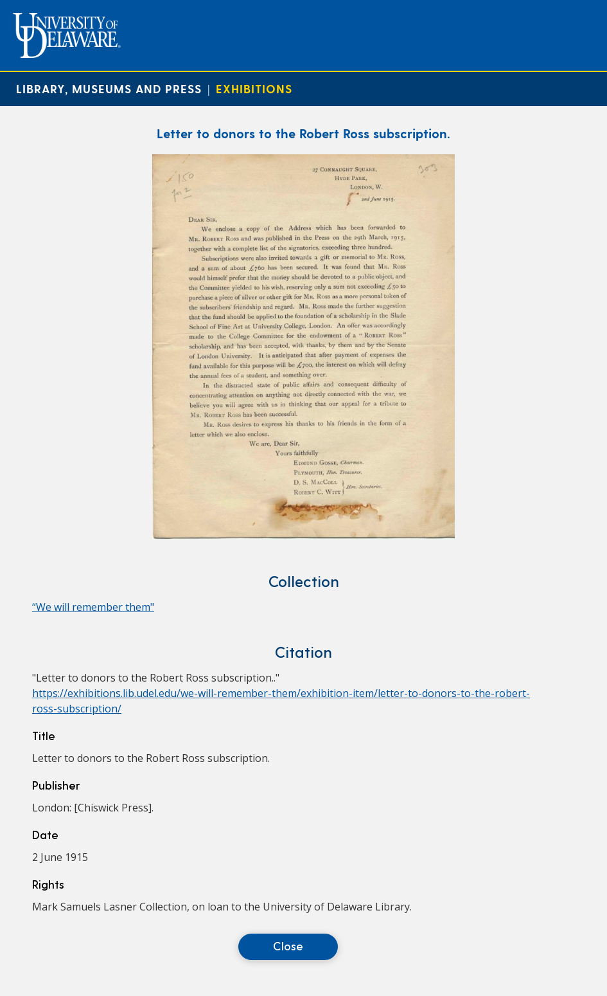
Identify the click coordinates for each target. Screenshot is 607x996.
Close (288, 945)
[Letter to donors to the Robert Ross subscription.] (303, 536)
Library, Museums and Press (109, 88)
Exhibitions (254, 88)
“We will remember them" (93, 607)
